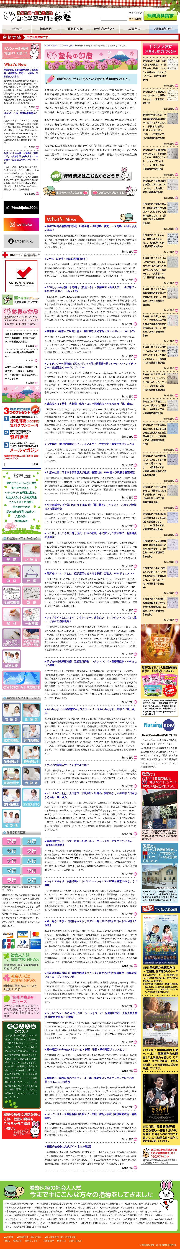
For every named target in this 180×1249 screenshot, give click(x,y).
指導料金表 (21, 521)
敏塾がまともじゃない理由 (21, 483)
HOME (16, 29)
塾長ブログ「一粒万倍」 (63, 45)
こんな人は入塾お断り (21, 502)
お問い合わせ (163, 29)
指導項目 (46, 29)
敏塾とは (134, 29)
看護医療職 (75, 29)
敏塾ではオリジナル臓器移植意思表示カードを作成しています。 (159, 682)
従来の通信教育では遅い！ (21, 511)
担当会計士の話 (21, 506)
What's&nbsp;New (91, 695)
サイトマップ (135, 13)
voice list (160, 355)
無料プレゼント (104, 29)
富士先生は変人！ (21, 488)
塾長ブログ (21, 317)
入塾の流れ (21, 516)
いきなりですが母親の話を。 (21, 492)
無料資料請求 (160, 16)
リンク (159, 708)
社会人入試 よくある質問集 (21, 497)
